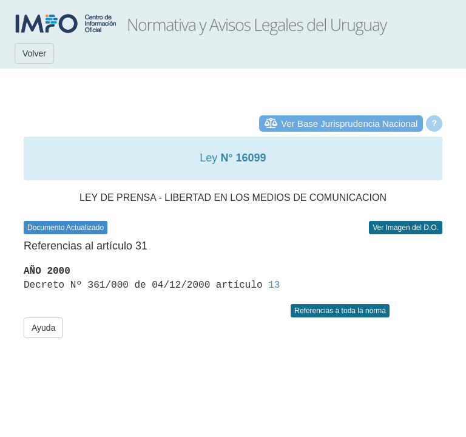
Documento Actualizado (65, 227)
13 (274, 285)
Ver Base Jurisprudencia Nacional (349, 123)
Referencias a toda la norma (340, 311)
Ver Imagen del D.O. (406, 227)
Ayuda (43, 328)
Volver (34, 53)
